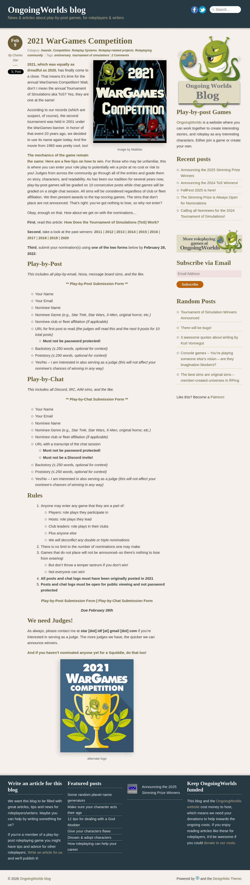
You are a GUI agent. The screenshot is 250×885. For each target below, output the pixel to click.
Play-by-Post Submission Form (68, 601)
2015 (143, 232)
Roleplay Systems (84, 50)
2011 (98, 232)
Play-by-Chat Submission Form (125, 601)
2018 (43, 238)
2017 (31, 238)
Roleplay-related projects (115, 50)
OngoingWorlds (189, 122)
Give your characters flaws (89, 831)
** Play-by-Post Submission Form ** (97, 284)
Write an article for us (45, 852)
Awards (46, 50)
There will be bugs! (196, 328)
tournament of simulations (91, 55)
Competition (61, 50)
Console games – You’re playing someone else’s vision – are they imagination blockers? (207, 359)
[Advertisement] (209, 441)
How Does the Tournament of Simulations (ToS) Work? (111, 222)
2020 (65, 238)
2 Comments (120, 55)
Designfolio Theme (227, 879)
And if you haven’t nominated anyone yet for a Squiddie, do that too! (86, 652)
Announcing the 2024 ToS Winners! (209, 183)
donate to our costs (219, 843)
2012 (109, 232)
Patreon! (217, 397)
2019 (54, 238)
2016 (154, 232)
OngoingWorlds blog (47, 10)
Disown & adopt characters (89, 837)
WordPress (197, 878)
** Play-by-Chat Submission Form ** (97, 399)
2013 (120, 232)
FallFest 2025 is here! (198, 190)
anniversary (62, 55)
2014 (131, 232)
